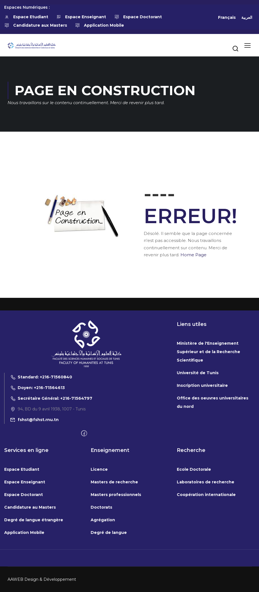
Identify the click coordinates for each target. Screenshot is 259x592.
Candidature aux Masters (35, 25)
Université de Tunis (198, 429)
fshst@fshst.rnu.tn (34, 476)
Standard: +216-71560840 (41, 433)
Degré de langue (109, 588)
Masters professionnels (116, 551)
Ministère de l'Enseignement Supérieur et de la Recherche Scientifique (208, 408)
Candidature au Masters (30, 563)
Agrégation (103, 576)
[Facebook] (84, 490)
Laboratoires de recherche (205, 538)
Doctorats (101, 563)
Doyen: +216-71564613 (37, 444)
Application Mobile (99, 25)
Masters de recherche (114, 538)
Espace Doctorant (138, 16)
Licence (99, 525)
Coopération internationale (206, 551)
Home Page (193, 254)
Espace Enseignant (81, 16)
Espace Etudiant (26, 16)
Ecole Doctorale (194, 525)
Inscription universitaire (202, 441)
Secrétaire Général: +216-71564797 (51, 454)
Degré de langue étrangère (33, 576)
